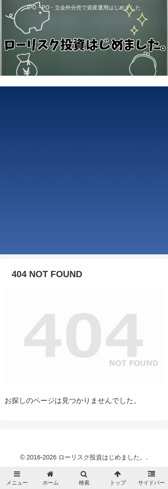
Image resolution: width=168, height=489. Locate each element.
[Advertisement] (84, 170)
